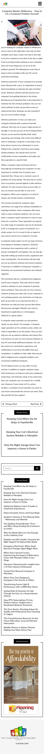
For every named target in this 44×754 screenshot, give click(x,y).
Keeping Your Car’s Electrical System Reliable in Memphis (20, 494)
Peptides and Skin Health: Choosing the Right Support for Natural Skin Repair (22, 540)
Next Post (35, 404)
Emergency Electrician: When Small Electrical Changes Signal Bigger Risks (21, 547)
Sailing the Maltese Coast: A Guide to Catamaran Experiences (20, 507)
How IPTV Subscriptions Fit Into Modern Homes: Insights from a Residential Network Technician (18, 602)
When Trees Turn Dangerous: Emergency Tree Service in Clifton (19, 578)
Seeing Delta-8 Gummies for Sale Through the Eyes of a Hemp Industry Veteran (21, 593)
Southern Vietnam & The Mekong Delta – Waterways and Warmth (21, 518)
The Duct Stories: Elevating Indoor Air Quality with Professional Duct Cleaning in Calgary (22, 611)
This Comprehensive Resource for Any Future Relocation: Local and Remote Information (21, 620)
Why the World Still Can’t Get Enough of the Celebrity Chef (21, 534)
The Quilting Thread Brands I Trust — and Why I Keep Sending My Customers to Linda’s (22, 526)
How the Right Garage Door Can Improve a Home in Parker (18, 500)
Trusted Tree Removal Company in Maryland (19, 572)
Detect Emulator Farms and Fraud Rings (22, 513)
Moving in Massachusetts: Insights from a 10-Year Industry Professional (22, 565)
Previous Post (11, 404)
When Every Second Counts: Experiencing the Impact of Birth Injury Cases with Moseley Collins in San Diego (21, 556)
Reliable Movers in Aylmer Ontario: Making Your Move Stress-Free (19, 628)
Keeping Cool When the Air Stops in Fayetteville (20, 487)
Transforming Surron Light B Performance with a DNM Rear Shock (21, 585)
